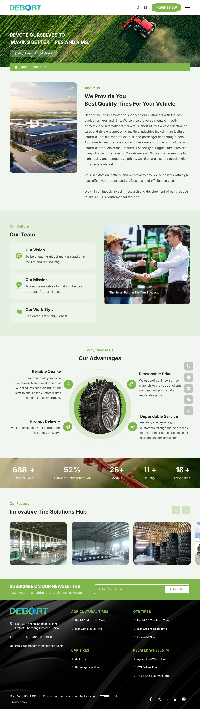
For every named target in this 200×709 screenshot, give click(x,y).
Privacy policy (18, 702)
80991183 (47, 637)
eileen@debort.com (51, 646)
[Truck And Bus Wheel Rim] (161, 676)
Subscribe (176, 590)
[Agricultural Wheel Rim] (161, 659)
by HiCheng (87, 696)
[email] (130, 590)
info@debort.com (26, 646)
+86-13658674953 (27, 637)
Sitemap (119, 696)
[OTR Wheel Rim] (161, 668)
